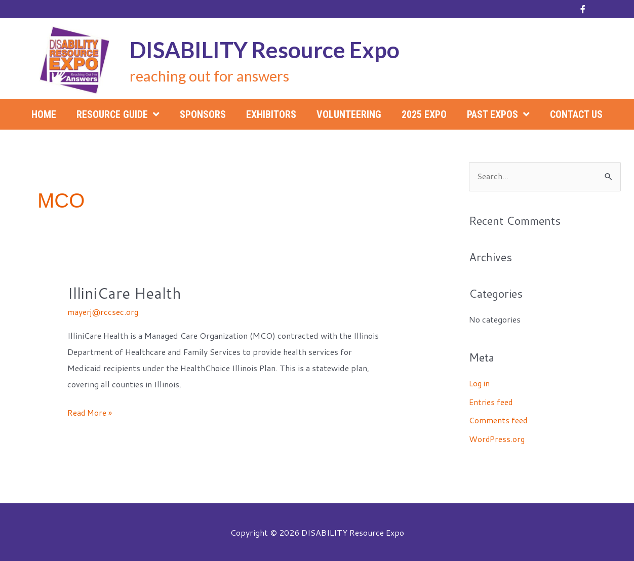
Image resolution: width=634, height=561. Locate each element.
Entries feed (491, 401)
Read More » (90, 412)
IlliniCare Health (124, 293)
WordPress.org (497, 438)
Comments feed (498, 419)
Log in (480, 383)
